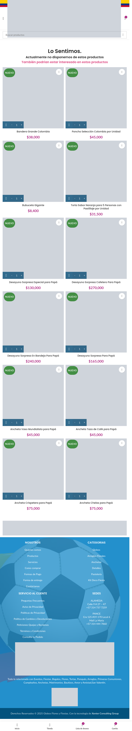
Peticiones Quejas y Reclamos (33, 624)
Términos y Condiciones (33, 630)
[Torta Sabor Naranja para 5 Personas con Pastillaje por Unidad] (96, 171)
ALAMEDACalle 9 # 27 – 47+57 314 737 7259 (96, 604)
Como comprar (33, 567)
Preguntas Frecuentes (32, 600)
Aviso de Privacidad (32, 606)
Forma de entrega (32, 580)
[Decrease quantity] (12, 124)
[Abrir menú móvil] (3, 18)
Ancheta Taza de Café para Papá (96, 429)
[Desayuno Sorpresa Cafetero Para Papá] (96, 248)
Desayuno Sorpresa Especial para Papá (33, 282)
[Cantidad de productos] (16, 124)
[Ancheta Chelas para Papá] (96, 469)
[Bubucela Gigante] (33, 171)
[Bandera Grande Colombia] (33, 97)
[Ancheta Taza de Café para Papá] (96, 395)
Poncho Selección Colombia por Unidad (96, 131)
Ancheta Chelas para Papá (96, 503)
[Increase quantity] (21, 124)
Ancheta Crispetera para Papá (33, 503)
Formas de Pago (32, 574)
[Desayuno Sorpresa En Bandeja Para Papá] (33, 322)
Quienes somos (33, 549)
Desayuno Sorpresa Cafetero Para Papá (96, 282)
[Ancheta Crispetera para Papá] (33, 469)
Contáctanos (32, 586)
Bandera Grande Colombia (33, 131)
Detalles (96, 567)
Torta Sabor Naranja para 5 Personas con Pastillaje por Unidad (96, 206)
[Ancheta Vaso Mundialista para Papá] (33, 395)
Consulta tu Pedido (33, 636)
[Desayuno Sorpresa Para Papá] (96, 322)
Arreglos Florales (96, 555)
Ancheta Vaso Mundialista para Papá (33, 429)
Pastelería (96, 574)
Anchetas (96, 562)
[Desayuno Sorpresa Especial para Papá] (33, 248)
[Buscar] (65, 35)
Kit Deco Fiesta (96, 580)
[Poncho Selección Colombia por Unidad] (96, 97)
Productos (32, 555)
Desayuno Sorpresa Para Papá (96, 355)
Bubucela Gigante (33, 205)
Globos (96, 549)
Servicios (33, 562)
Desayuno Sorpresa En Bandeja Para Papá (33, 355)
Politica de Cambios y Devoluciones (33, 618)
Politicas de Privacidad (33, 612)
